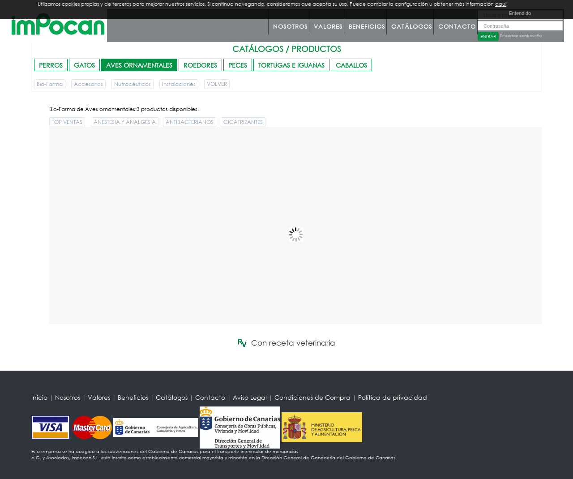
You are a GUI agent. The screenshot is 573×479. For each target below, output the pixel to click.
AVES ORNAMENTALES (139, 65)
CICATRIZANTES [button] (243, 122)
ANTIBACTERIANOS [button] (190, 122)
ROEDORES (200, 65)
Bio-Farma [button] (50, 84)
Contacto (457, 26)
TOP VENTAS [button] (67, 122)
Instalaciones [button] (179, 84)
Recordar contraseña (521, 35)
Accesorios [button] (88, 84)
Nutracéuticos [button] (132, 84)
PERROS (51, 65)
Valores (328, 26)
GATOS (84, 65)
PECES (237, 65)
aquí (500, 4)
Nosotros (290, 26)
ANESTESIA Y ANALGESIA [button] (125, 122)
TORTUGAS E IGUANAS (291, 65)
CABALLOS (351, 65)
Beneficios (367, 26)
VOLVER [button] (217, 84)
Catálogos (411, 26)
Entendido (520, 13)
